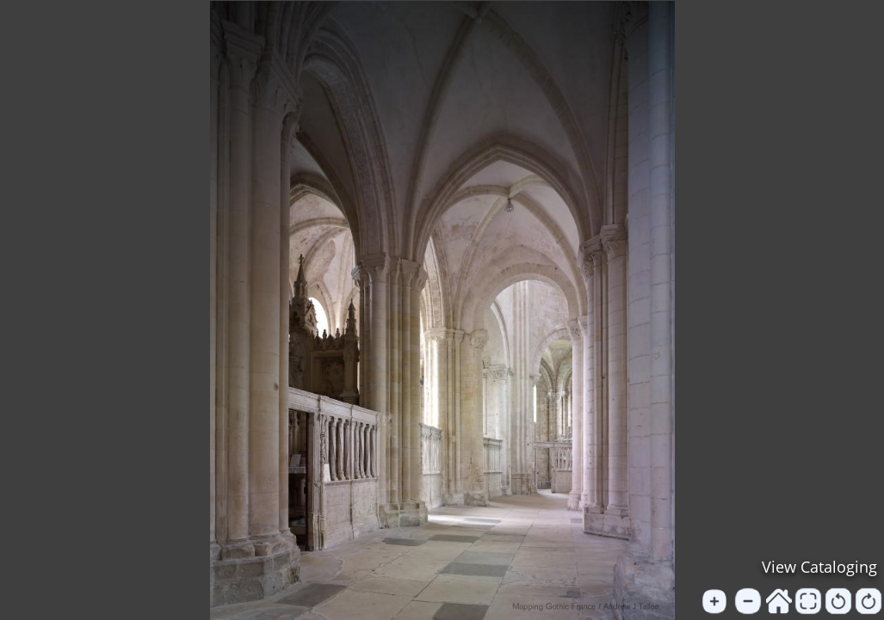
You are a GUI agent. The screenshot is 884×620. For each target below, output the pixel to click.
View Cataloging (819, 566)
